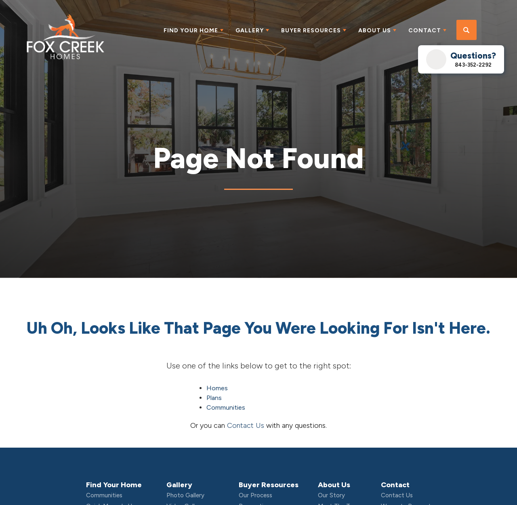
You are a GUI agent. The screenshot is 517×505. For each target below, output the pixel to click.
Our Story (331, 495)
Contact (395, 484)
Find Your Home (114, 484)
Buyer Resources (268, 484)
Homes (217, 388)
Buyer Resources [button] (311, 30)
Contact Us (245, 425)
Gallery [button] (249, 30)
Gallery (179, 484)
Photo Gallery (185, 495)
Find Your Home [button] (191, 30)
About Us (334, 484)
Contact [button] (424, 30)
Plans (214, 398)
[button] (466, 30)
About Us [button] (374, 30)
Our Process (255, 495)
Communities (225, 407)
